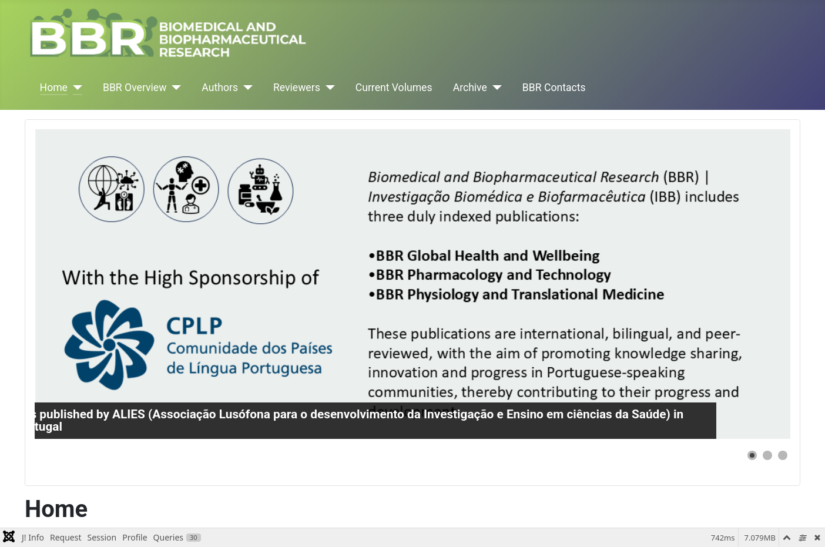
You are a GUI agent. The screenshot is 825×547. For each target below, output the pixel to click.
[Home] (75, 87)
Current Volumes (394, 87)
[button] (752, 455)
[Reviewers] (327, 87)
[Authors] (245, 87)
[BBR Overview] (173, 87)
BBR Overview (134, 87)
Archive (470, 87)
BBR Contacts (554, 87)
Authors (220, 87)
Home (54, 87)
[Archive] (494, 87)
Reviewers (296, 87)
